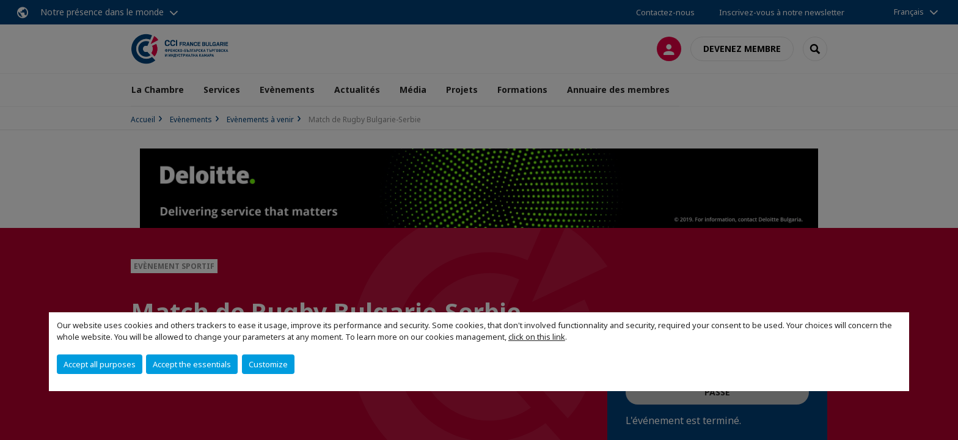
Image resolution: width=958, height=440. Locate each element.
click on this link (536, 336)
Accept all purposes (100, 364)
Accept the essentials (192, 364)
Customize (268, 364)
